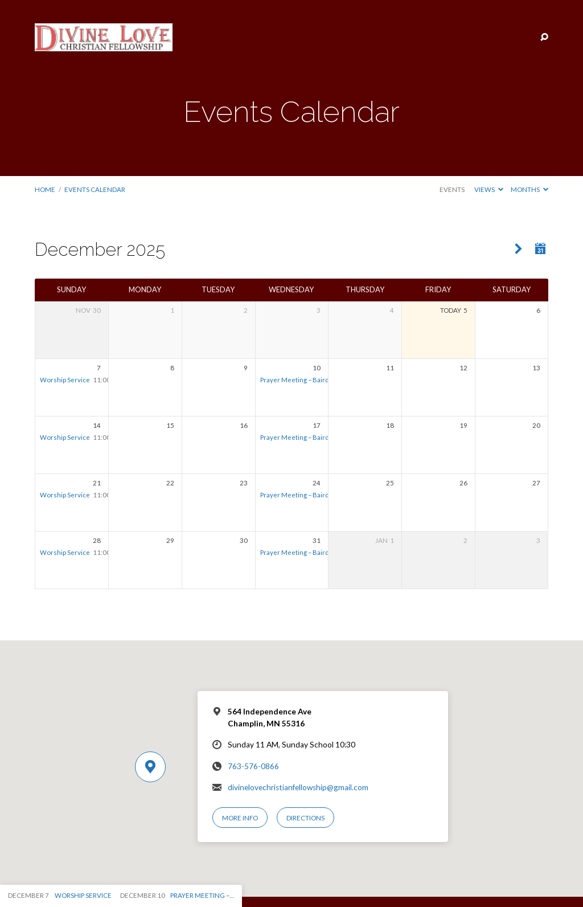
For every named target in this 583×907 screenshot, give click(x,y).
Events (452, 189)
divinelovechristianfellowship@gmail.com (298, 787)
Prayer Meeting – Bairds (296, 379)
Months (529, 189)
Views (488, 189)
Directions (305, 818)
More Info (240, 818)
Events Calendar (94, 189)
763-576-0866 (253, 766)
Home (45, 189)
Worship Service (65, 379)
